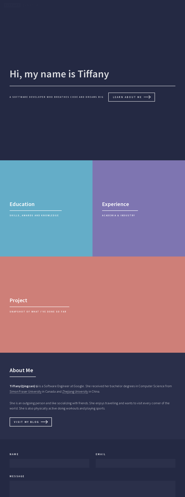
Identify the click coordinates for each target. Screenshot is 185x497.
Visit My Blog (26, 421)
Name (14, 454)
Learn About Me (127, 97)
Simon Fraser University (25, 391)
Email (101, 454)
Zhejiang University (75, 391)
